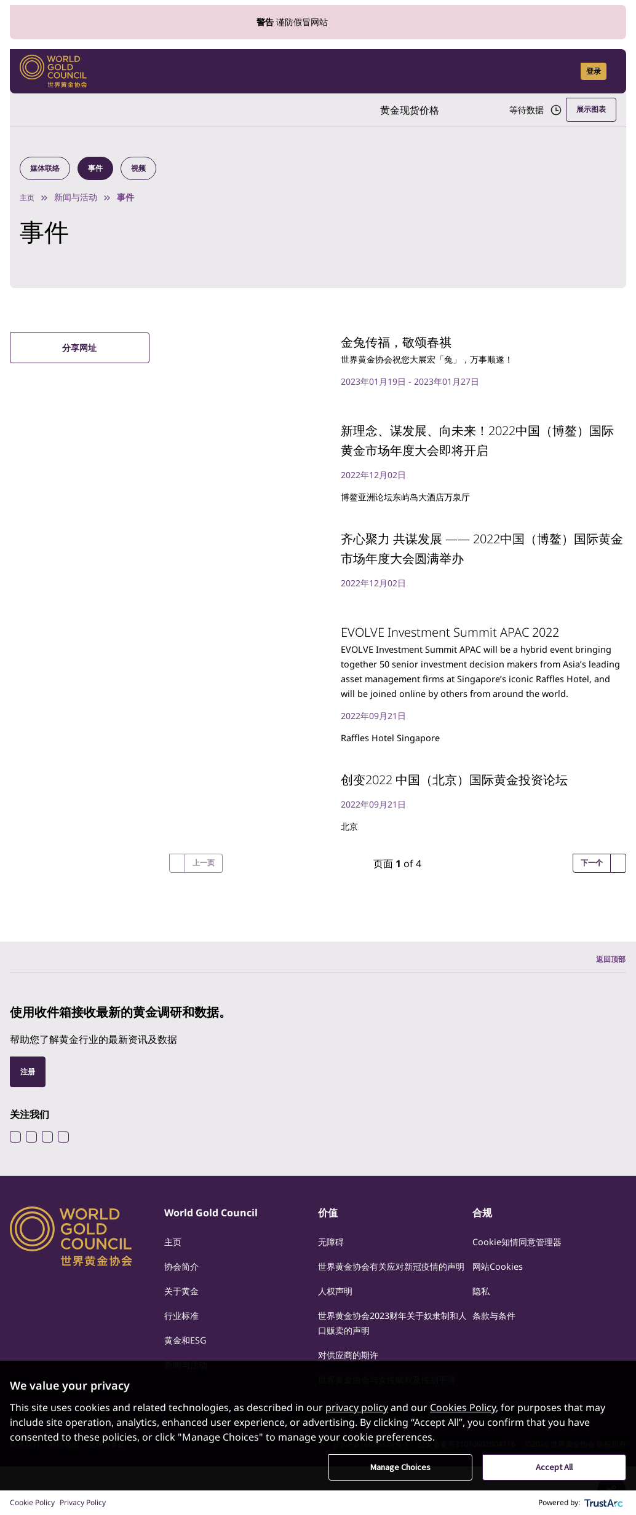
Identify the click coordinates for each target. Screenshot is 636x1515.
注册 (29, 1090)
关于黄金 (184, 1310)
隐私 (482, 1310)
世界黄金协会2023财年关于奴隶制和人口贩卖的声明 (393, 1357)
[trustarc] (604, 1503)
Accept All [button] (554, 1467)
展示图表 (588, 110)
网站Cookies (500, 1286)
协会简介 (184, 1286)
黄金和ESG (188, 1359)
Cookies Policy (463, 1407)
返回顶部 (608, 978)
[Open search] (563, 71)
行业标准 (184, 1335)
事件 (101, 169)
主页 (28, 199)
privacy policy (356, 1407)
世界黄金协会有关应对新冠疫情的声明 (392, 1293)
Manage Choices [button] (400, 1467)
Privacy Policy (83, 1502)
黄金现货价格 (385, 110)
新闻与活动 (78, 199)
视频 (147, 169)
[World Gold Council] (53, 71)
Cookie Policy (32, 1502)
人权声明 (337, 1325)
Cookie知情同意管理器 (522, 1261)
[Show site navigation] (611, 71)
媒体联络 (47, 169)
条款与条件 (497, 1335)
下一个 (590, 881)
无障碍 (333, 1261)
